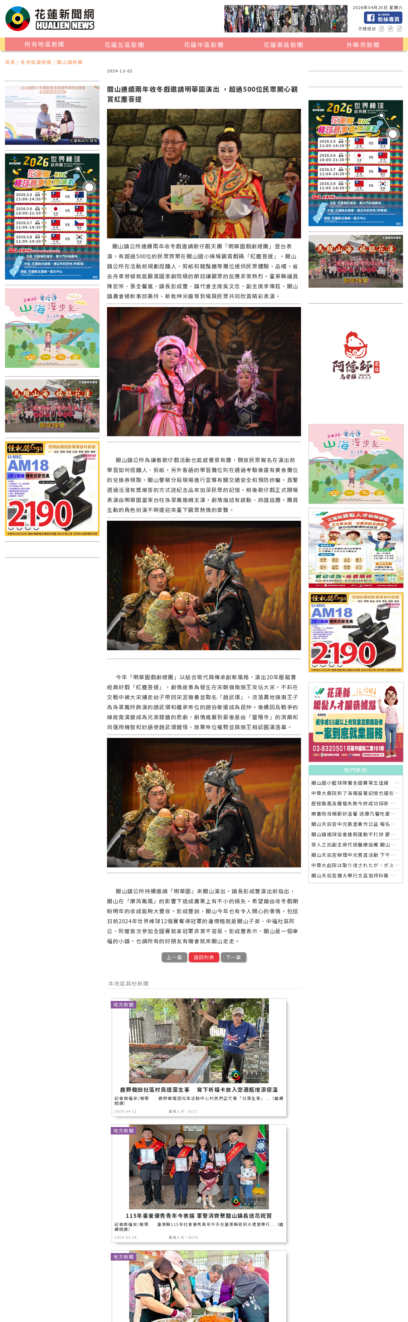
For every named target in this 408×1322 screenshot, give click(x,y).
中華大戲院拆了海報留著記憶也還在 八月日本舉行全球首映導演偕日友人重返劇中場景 (355, 793)
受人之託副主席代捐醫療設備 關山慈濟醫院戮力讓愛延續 (355, 844)
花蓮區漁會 (53, 1299)
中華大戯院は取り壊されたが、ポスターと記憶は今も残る (355, 865)
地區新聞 (50, 1291)
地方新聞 (107, 1291)
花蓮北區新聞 (124, 44)
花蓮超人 (84, 1299)
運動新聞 (251, 1291)
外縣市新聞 (363, 44)
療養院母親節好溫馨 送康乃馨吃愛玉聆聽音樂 (355, 813)
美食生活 (165, 1291)
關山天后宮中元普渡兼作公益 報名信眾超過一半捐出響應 (355, 824)
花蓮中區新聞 (204, 44)
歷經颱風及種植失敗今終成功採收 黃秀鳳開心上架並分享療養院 (355, 803)
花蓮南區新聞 (284, 44)
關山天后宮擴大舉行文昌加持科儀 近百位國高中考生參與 (355, 875)
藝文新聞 (113, 1299)
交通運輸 (199, 1299)
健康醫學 (256, 1299)
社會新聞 (280, 1291)
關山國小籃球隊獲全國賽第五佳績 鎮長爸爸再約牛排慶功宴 (355, 782)
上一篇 (174, 957)
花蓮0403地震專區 (68, 1307)
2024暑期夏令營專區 (122, 1307)
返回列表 (204, 957)
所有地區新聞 (45, 44)
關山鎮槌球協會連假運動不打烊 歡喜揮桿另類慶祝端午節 (355, 834)
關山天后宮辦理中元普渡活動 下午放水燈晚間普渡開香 (355, 854)
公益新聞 (194, 1291)
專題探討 (170, 1299)
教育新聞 (141, 1299)
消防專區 (222, 1291)
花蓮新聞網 (121, 1314)
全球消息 (228, 1299)
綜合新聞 (285, 1299)
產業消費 (136, 1291)
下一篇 (233, 957)
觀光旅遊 (79, 1291)
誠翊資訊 (188, 1314)
